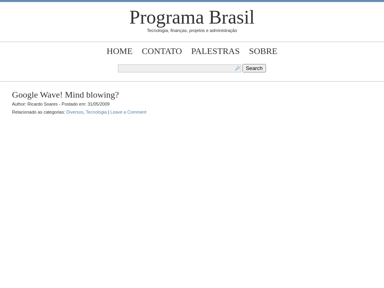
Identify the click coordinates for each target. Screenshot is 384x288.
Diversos (75, 112)
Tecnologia (96, 112)
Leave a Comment (128, 112)
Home (120, 51)
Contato (162, 51)
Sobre (263, 51)
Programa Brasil (191, 17)
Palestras (215, 51)
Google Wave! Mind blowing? (65, 95)
